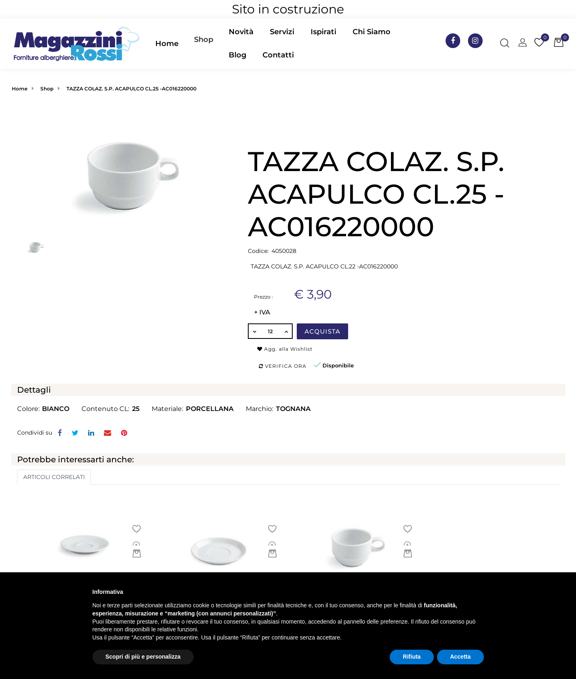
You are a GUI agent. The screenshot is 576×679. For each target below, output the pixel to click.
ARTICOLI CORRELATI (54, 477)
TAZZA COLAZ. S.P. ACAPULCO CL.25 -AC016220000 (131, 89)
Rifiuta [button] (412, 656)
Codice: (258, 251)
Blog (237, 55)
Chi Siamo (372, 31)
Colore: (28, 409)
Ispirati (323, 31)
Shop (203, 39)
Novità (241, 31)
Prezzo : (263, 297)
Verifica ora (283, 366)
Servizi (282, 31)
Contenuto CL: (105, 409)
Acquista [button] (322, 331)
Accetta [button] (460, 656)
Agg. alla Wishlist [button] (285, 349)
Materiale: (167, 409)
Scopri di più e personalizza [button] (143, 656)
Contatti (278, 55)
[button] (203, 44)
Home (167, 43)
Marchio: (259, 409)
